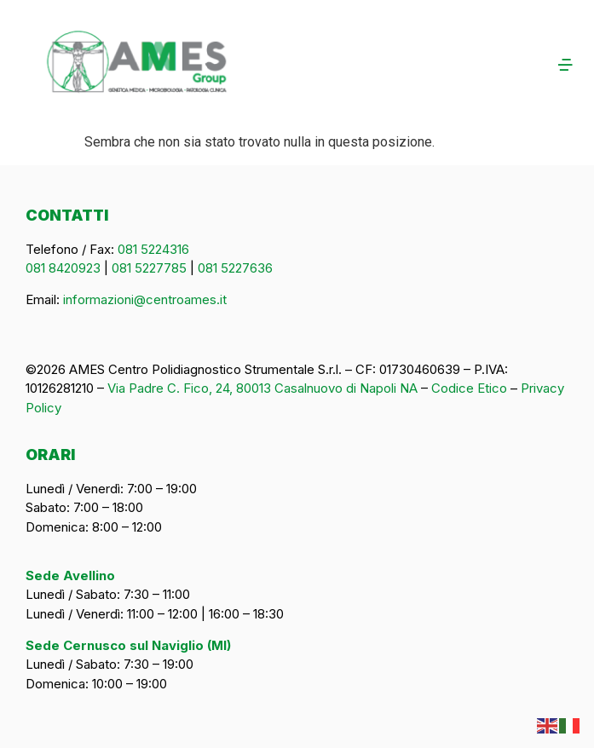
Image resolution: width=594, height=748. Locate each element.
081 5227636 (235, 268)
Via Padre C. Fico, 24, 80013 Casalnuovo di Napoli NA (262, 388)
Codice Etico (469, 388)
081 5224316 (153, 249)
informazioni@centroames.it (145, 299)
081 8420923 (63, 268)
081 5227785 (149, 268)
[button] (531, 66)
